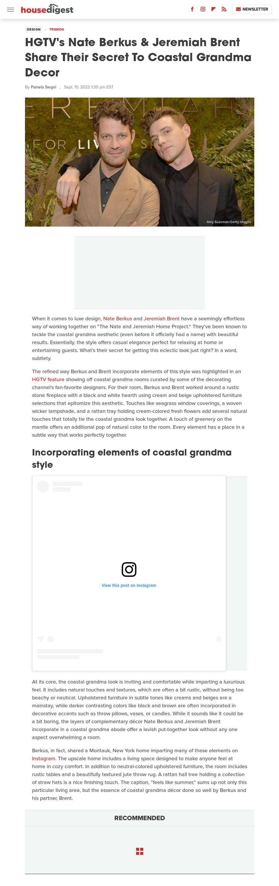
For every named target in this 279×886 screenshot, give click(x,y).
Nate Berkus (117, 318)
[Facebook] (192, 10)
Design (34, 29)
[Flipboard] (213, 10)
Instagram (43, 758)
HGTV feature (48, 379)
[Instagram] (203, 10)
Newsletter (252, 9)
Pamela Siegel (43, 87)
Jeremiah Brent (162, 318)
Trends (56, 29)
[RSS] (224, 10)
